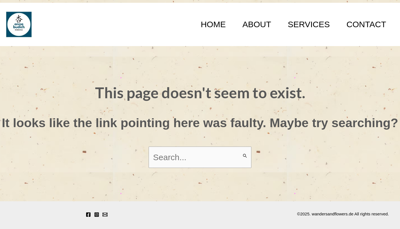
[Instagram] (96, 214)
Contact (366, 24)
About (256, 24)
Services (309, 24)
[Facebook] (88, 214)
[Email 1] (105, 214)
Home (213, 24)
